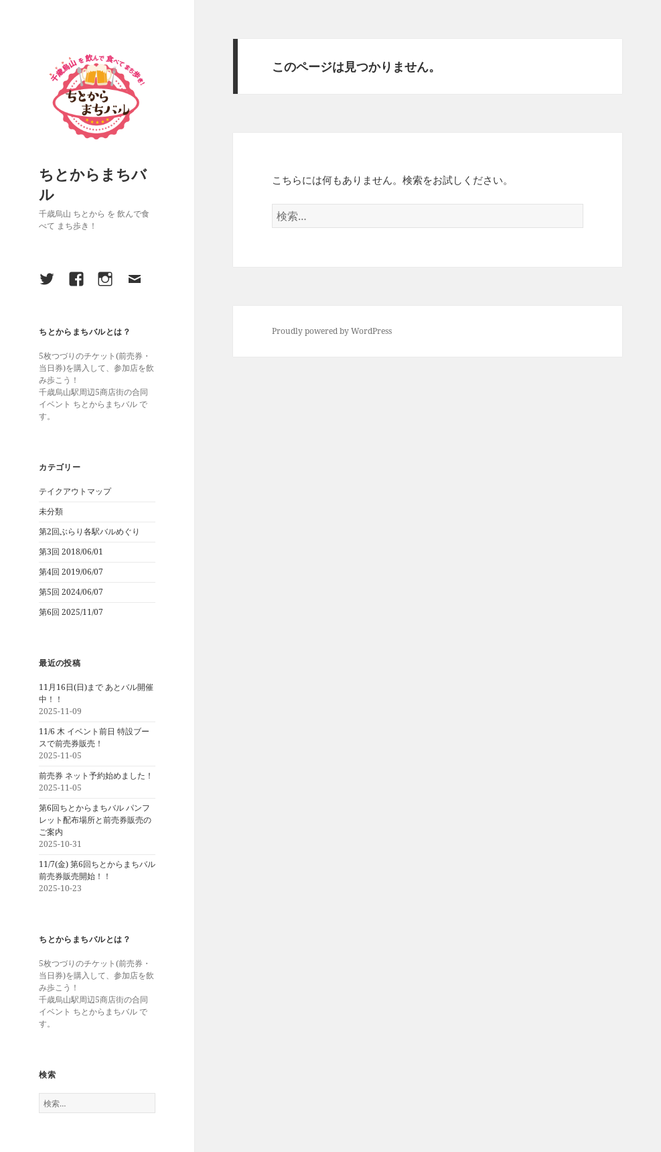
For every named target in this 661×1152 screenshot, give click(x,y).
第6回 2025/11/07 (71, 612)
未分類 (51, 511)
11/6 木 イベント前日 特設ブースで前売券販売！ (94, 737)
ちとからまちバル (93, 184)
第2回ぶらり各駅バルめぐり (89, 531)
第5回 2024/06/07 (71, 591)
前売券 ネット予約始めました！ (96, 775)
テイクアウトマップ (75, 491)
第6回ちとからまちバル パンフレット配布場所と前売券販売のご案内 (95, 820)
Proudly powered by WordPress (332, 331)
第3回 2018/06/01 (71, 551)
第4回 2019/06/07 (71, 571)
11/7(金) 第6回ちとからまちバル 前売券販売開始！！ (97, 870)
